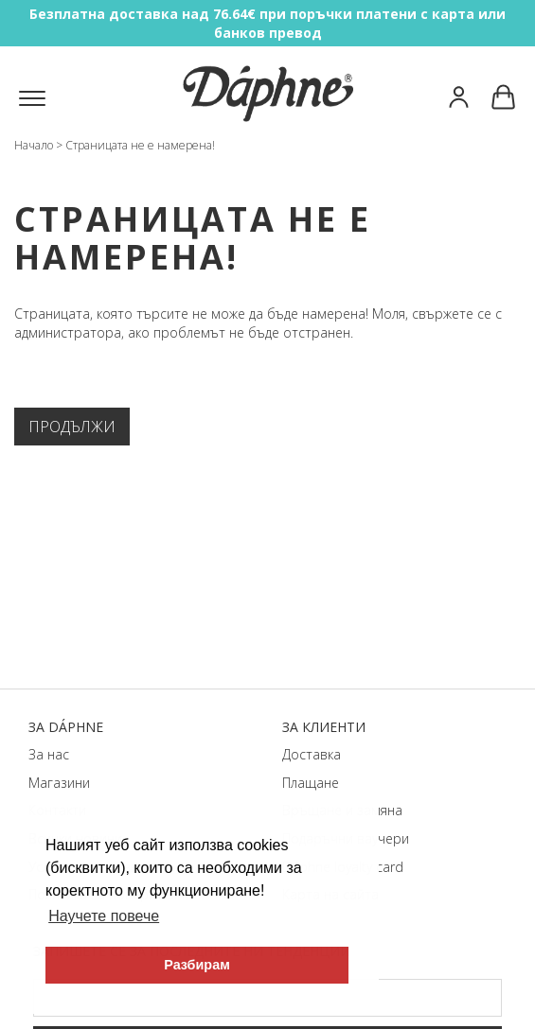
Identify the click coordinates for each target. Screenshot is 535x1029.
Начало (33, 145)
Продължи (72, 426)
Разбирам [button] (197, 964)
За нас (48, 754)
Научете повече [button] (103, 916)
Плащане (310, 783)
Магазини (59, 783)
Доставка (311, 754)
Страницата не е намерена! (140, 145)
